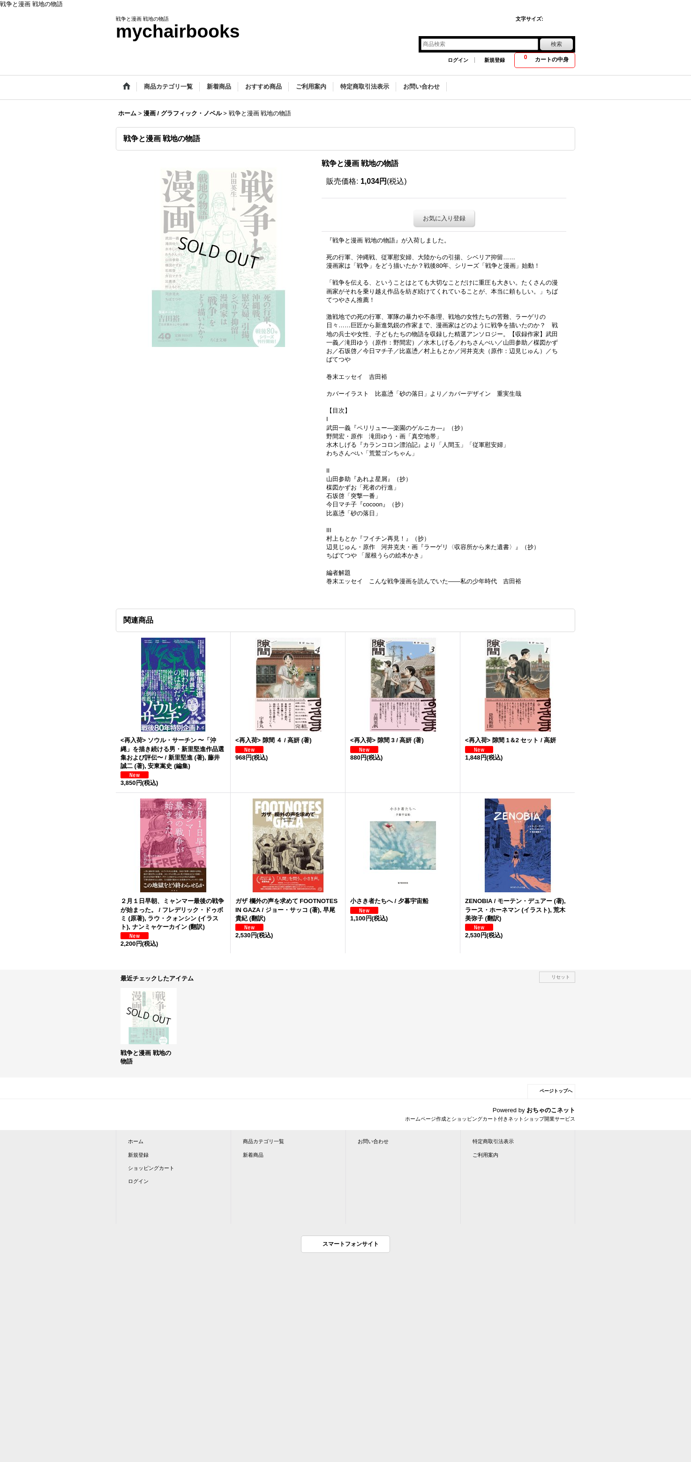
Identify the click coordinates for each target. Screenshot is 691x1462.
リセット (560, 977)
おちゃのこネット (550, 1110)
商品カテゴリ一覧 (263, 1141)
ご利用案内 (485, 1155)
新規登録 (494, 60)
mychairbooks (178, 31)
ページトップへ (556, 1090)
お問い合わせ (373, 1141)
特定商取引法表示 (493, 1141)
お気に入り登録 (444, 218)
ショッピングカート (151, 1168)
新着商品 (253, 1155)
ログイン (458, 60)
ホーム (135, 1141)
